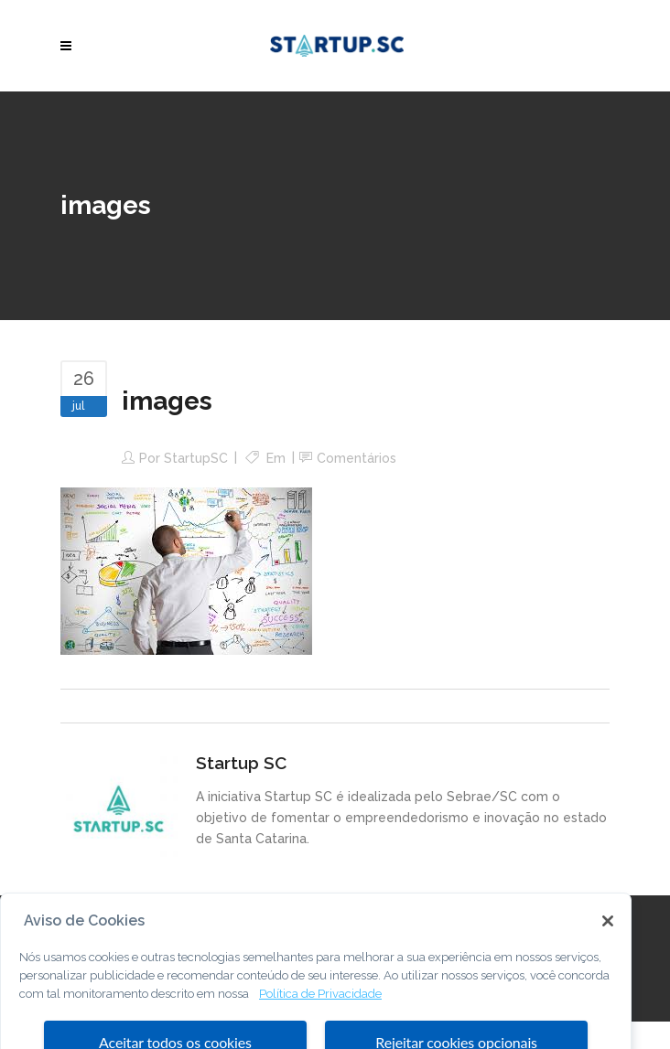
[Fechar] (608, 946)
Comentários (356, 458)
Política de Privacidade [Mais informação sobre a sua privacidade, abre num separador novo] (320, 1019)
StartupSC (196, 458)
